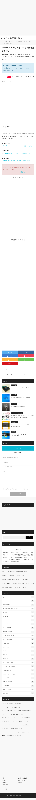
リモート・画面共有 (18, 682)
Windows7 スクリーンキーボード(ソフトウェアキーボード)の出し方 (22, 434)
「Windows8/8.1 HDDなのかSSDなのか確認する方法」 (17, 146)
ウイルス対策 (18, 647)
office (18, 601)
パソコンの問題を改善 (11, 38)
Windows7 (13, 431)
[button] (6, 388)
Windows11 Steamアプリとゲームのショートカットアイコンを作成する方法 (18, 583)
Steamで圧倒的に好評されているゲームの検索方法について (14, 587)
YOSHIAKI (18, 550)
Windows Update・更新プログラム (18, 608)
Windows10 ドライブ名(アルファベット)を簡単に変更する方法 (15, 721)
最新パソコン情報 (18, 689)
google (18, 597)
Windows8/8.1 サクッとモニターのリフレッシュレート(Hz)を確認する (22, 425)
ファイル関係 (18, 678)
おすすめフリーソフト (18, 632)
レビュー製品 (18, 686)
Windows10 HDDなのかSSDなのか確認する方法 (12, 728)
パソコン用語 (4, 790)
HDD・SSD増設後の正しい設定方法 (19, 406)
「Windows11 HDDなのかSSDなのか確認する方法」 (17, 160)
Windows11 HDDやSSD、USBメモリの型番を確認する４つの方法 (16, 732)
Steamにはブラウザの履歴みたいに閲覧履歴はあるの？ (13, 575)
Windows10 (18, 612)
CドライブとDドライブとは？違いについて (11, 707)
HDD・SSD (13, 385)
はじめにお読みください (18, 635)
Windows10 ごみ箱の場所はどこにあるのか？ (21, 397)
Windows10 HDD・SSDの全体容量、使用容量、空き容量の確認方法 (16, 710)
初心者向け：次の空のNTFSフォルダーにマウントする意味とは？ (16, 725)
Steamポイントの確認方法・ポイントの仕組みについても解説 (15, 579)
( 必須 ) (5, 462)
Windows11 (18, 616)
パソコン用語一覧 (18, 670)
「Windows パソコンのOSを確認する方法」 (16, 172)
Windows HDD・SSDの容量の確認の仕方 (20, 388)
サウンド (18, 655)
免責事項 (20, 782)
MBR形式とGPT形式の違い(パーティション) (11, 735)
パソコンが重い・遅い (18, 662)
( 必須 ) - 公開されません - (10, 466)
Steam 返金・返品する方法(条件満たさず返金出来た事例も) (14, 571)
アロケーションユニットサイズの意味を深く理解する (13, 714)
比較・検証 (18, 693)
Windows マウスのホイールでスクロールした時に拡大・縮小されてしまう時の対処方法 (22, 416)
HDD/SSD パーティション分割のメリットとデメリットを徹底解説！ (16, 717)
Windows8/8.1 (14, 422)
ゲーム (18, 651)
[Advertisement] (17, 17)
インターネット (18, 643)
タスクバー (18, 659)
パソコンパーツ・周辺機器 (16, 413)
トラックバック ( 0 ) (18, 452)
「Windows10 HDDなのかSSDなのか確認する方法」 (17, 153)
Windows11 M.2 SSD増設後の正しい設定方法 (11, 703)
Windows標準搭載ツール (18, 628)
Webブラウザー (18, 605)
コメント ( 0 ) (18, 448)
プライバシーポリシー (23, 780)
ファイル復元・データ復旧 (18, 674)
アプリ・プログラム (18, 639)
